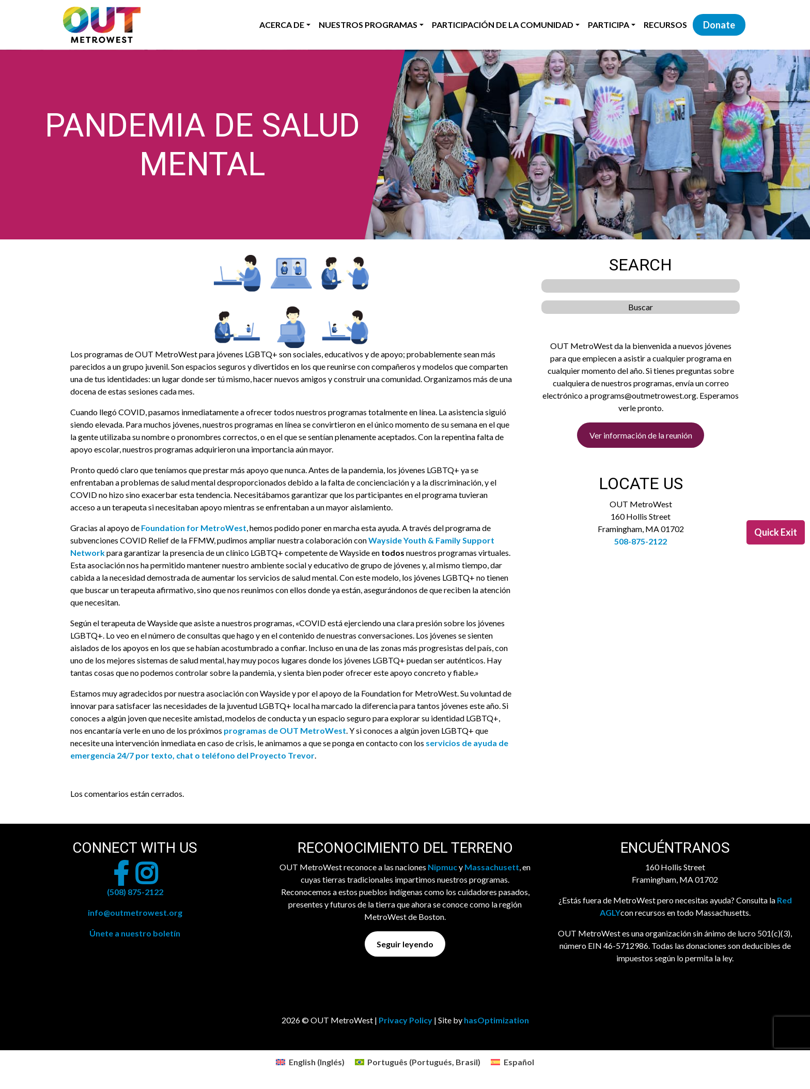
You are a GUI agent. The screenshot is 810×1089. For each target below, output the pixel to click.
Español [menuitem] (519, 1062)
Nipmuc (442, 867)
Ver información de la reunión (640, 435)
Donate (719, 25)
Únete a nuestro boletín (134, 933)
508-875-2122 (640, 541)
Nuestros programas (368, 24)
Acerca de (281, 24)
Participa (608, 24)
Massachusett (491, 867)
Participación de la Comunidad (502, 24)
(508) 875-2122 (135, 892)
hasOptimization (496, 1020)
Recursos (665, 24)
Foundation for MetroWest (193, 528)
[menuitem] (310, 1061)
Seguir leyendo (405, 944)
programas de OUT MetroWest (285, 730)
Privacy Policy (405, 1020)
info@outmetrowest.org (135, 912)
